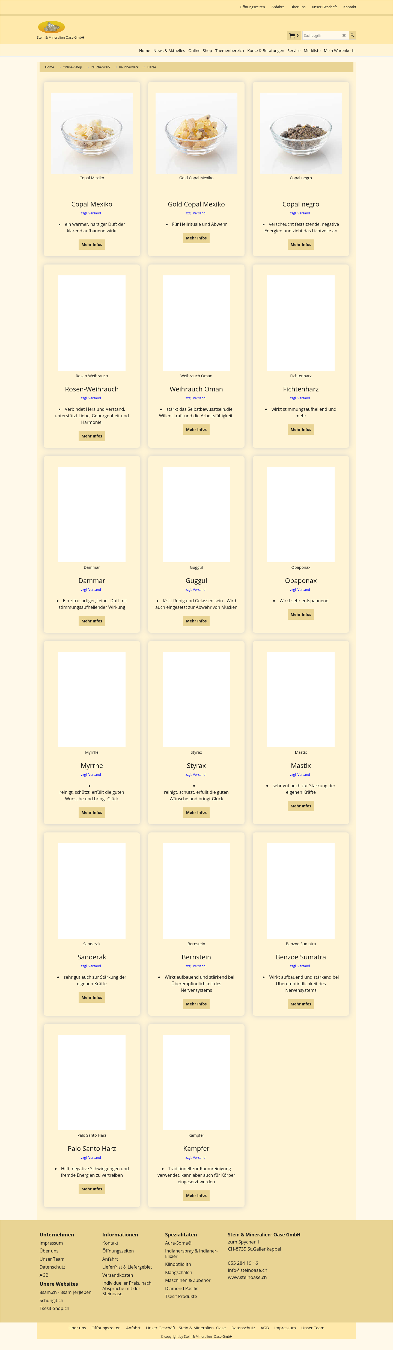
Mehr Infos (92, 246)
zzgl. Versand (91, 215)
